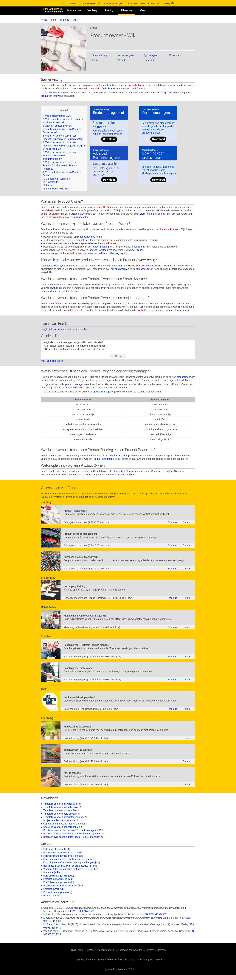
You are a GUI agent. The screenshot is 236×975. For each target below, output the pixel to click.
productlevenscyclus (52, 95)
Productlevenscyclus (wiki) (57, 892)
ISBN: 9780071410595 (82, 911)
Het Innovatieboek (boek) (56, 849)
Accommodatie (106, 950)
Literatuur (148, 60)
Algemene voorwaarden (129, 950)
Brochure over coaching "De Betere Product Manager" (73, 836)
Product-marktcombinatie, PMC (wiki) (63, 885)
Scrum (49, 229)
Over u (143, 10)
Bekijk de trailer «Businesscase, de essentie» (64, 329)
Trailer (95, 60)
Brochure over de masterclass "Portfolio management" (73, 833)
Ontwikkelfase (136, 265)
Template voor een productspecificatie (65, 817)
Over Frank (77, 950)
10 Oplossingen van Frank (56, 178)
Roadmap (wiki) (51, 895)
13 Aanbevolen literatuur (56, 188)
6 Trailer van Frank (52, 149)
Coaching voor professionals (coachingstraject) (68, 859)
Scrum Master (80, 217)
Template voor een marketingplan (62, 807)
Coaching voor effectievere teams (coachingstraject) (71, 862)
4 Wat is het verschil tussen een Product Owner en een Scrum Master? (63, 137)
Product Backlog (86, 236)
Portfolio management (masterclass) (63, 855)
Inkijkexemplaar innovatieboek (60, 820)
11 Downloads (50, 182)
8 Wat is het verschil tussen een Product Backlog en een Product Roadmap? (60, 165)
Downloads (175, 55)
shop (53, 19)
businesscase (143, 269)
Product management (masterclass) (62, 852)
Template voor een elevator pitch (62, 803)
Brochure (172, 522)
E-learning (126, 10)
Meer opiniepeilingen (52, 360)
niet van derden (112, 3)
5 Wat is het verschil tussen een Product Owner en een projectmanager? (64, 144)
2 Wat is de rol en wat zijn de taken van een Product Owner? (63, 120)
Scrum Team (145, 213)
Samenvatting (99, 55)
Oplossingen (150, 55)
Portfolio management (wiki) (58, 875)
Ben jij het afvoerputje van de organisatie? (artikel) (70, 865)
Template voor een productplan (61, 810)
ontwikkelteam (136, 85)
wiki (75, 19)
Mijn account (74, 10)
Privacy (150, 950)
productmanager (186, 376)
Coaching (92, 10)
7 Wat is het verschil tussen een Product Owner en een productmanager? (59, 155)
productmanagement (161, 92)
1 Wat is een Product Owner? (58, 115)
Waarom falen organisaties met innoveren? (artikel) (70, 869)
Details (186, 522)
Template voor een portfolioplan (61, 813)
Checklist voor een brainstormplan (62, 827)
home (44, 19)
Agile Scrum (108, 88)
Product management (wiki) (58, 879)
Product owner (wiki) (54, 888)
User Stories (136, 250)
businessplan (122, 269)
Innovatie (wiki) (51, 872)
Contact (90, 950)
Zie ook (121, 60)
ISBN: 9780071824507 (154, 914)
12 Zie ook (48, 185)
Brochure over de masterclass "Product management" (73, 830)
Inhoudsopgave (126, 55)
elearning (64, 19)
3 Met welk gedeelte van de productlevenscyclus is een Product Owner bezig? (62, 129)
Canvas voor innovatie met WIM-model (65, 823)
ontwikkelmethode (90, 88)
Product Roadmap (120, 455)
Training (109, 10)
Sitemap (161, 950)
